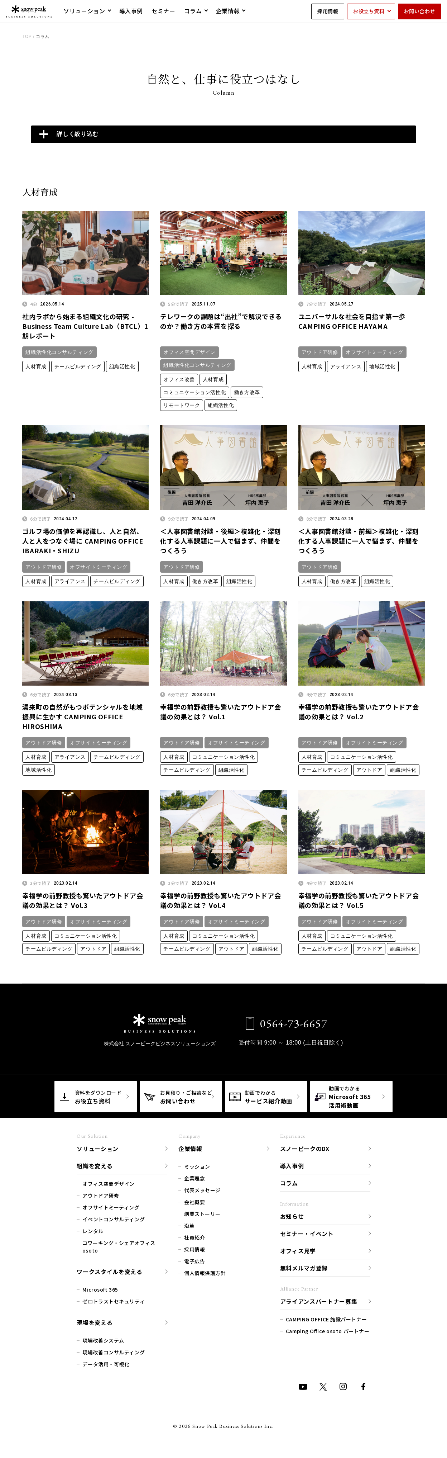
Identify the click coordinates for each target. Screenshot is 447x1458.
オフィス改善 (178, 379)
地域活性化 (382, 366)
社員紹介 (194, 1237)
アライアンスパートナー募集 (318, 1301)
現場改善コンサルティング (113, 1352)
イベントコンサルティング (113, 1219)
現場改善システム (103, 1340)
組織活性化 (122, 366)
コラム (289, 1183)
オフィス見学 (298, 1250)
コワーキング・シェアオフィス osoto (118, 1246)
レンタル (92, 1231)
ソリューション (97, 1148)
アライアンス (345, 366)
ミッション (197, 1166)
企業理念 (194, 1178)
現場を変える (94, 1322)
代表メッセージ (202, 1190)
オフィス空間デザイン (189, 352)
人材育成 (35, 366)
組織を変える (94, 1165)
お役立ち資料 (368, 11)
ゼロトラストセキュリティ (113, 1301)
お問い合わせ (419, 11)
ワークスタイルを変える (109, 1271)
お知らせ (292, 1216)
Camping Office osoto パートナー (328, 1331)
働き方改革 (247, 392)
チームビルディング (77, 366)
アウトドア (369, 770)
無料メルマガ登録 (304, 1268)
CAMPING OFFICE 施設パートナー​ (326, 1319)
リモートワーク (181, 405)
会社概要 (194, 1202)
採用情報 (327, 11)
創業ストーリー (202, 1213)
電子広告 (194, 1261)
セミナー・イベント (307, 1233)
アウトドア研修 (320, 352)
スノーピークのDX (305, 1148)
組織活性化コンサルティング (59, 352)
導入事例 (292, 1165)
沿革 (189, 1225)
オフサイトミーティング (374, 352)
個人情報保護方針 (205, 1273)
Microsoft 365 (100, 1289)
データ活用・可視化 (105, 1364)
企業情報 (190, 1148)
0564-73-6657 (286, 1023)
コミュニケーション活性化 (194, 392)
